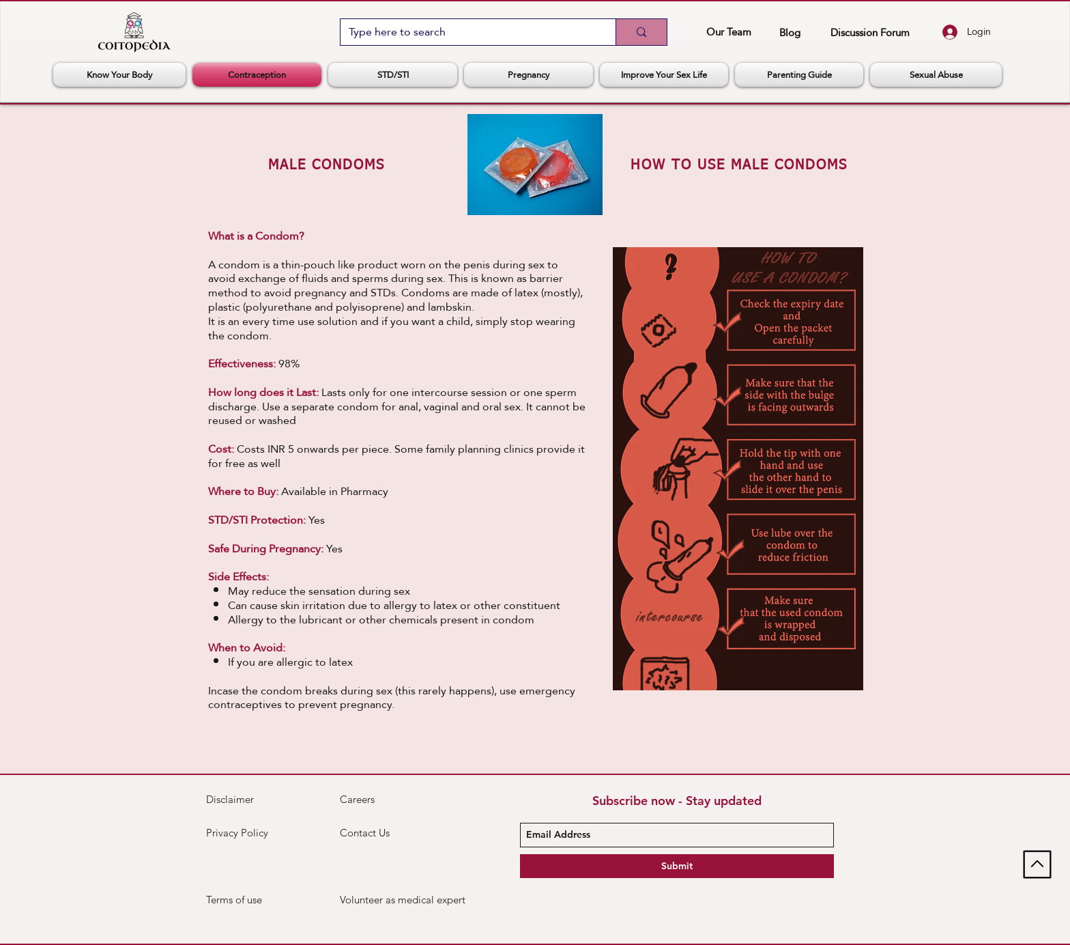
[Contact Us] (388, 833)
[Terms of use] (254, 900)
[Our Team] (728, 31)
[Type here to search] (468, 32)
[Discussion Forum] (870, 32)
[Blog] (790, 32)
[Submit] (677, 866)
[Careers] (388, 799)
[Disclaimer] (238, 799)
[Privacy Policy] (241, 833)
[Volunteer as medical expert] (403, 900)
